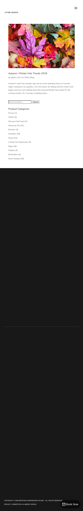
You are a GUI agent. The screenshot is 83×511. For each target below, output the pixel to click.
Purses (11, 113)
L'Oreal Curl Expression (18, 142)
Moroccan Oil (14, 125)
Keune (11, 138)
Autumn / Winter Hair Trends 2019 (27, 73)
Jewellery (12, 133)
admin (13, 77)
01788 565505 (11, 12)
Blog (32, 77)
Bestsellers (13, 154)
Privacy (7, 504)
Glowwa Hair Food (16, 121)
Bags (10, 146)
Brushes (11, 129)
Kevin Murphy (14, 158)
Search (35, 102)
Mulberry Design (28, 504)
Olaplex (11, 150)
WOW (11, 117)
